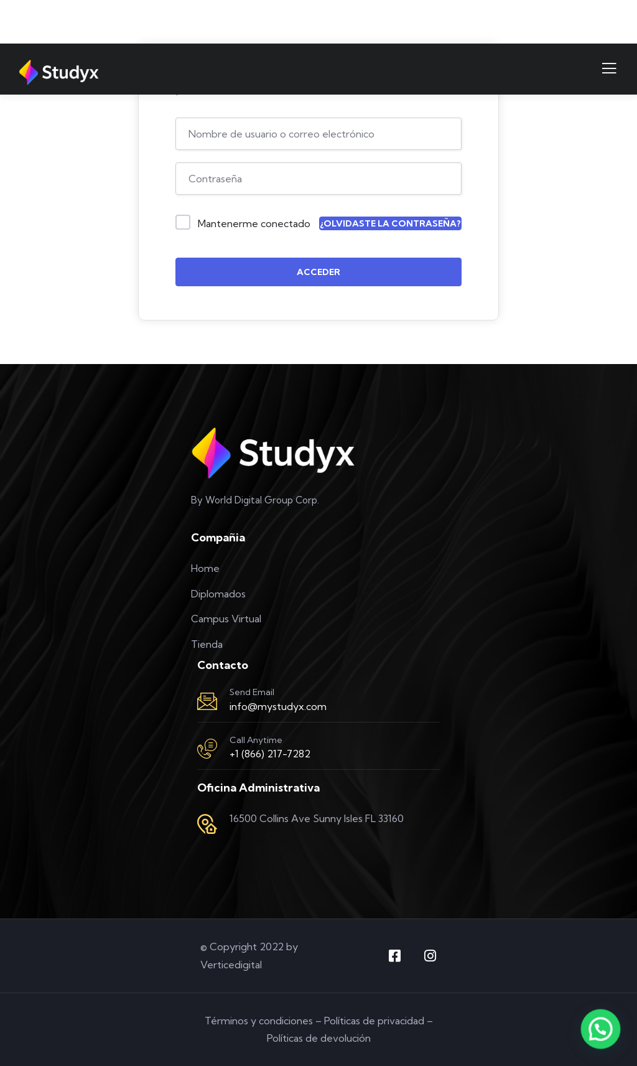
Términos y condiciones (259, 1020)
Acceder (318, 272)
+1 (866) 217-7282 (270, 753)
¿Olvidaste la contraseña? (390, 223)
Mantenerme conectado (254, 223)
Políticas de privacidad (374, 1020)
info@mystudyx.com (278, 706)
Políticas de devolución (319, 1038)
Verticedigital (231, 964)
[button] (601, 1030)
